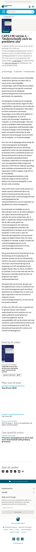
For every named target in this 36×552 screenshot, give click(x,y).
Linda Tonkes (16, 61)
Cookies (17, 529)
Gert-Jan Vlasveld (11, 63)
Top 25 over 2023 (7, 416)
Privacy (11, 529)
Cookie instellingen (26, 529)
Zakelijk (18, 492)
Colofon (6, 529)
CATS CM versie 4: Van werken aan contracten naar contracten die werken (10, 369)
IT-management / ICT (8, 16)
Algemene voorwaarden (25, 527)
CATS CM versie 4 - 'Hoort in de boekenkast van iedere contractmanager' (17, 424)
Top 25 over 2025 (9, 388)
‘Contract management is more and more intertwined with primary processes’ (17, 440)
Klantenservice (18, 488)
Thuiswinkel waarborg (10, 527)
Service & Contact (15, 532)
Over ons (23, 532)
